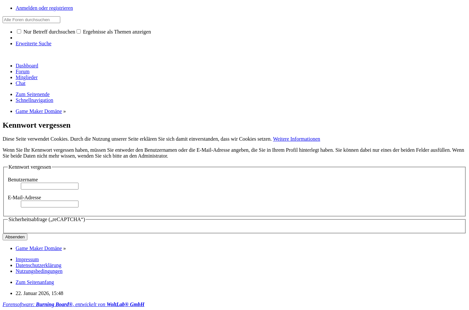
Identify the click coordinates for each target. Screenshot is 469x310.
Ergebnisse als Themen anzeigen (114, 32)
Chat (20, 83)
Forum (23, 71)
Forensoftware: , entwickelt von (73, 304)
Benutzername (23, 179)
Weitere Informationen (296, 139)
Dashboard (27, 65)
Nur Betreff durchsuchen (46, 32)
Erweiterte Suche (33, 43)
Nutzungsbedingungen (39, 271)
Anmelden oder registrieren (44, 8)
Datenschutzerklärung (38, 265)
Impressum (27, 259)
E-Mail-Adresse (24, 197)
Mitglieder (27, 77)
